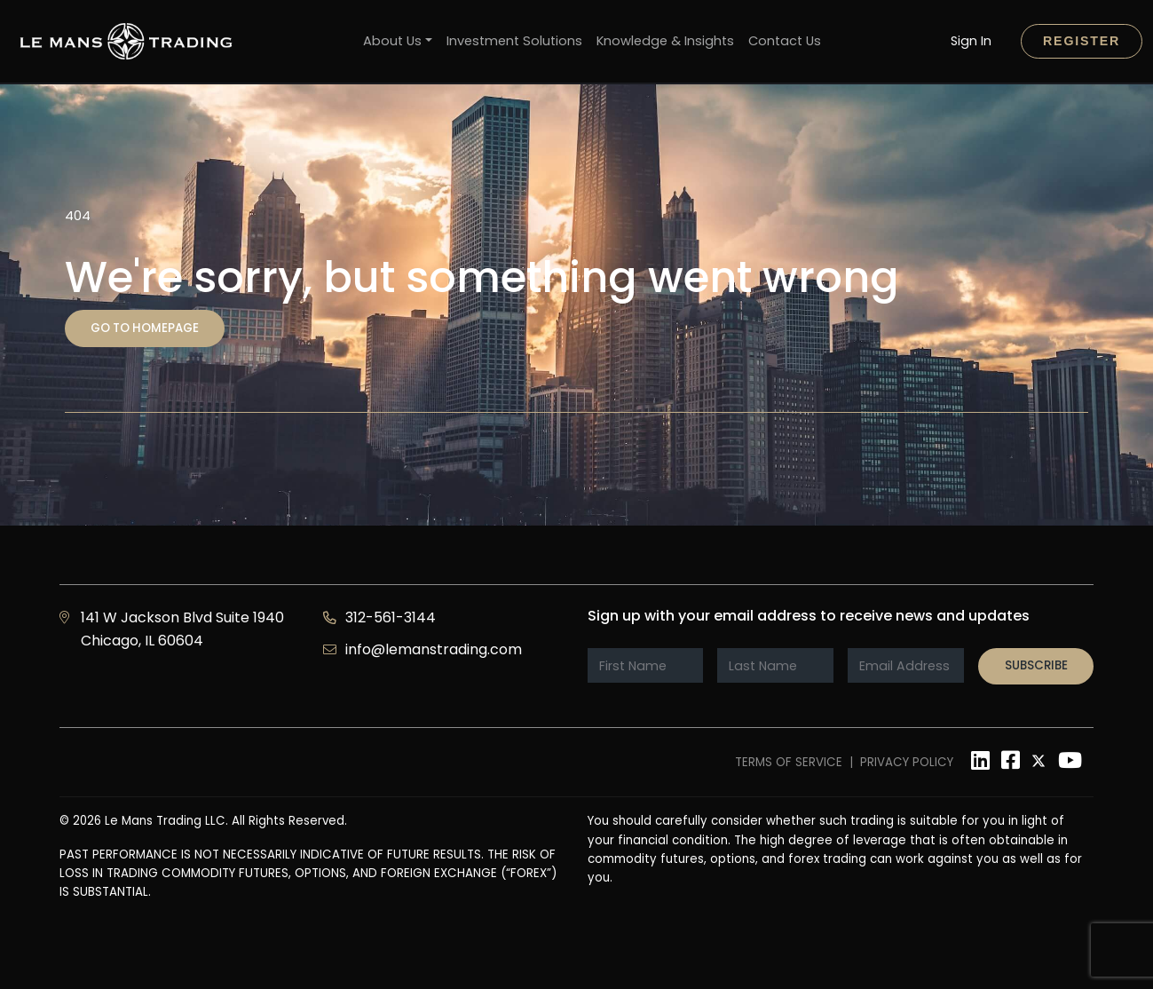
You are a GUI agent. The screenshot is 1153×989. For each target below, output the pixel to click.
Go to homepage (145, 328)
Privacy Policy (906, 762)
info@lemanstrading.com (433, 649)
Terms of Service (788, 762)
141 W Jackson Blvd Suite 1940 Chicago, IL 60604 (182, 629)
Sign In (971, 41)
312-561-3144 (390, 617)
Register (1081, 41)
